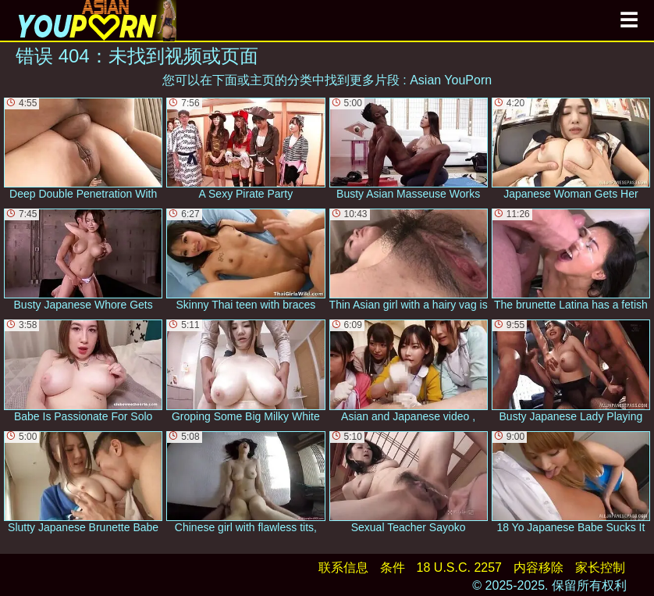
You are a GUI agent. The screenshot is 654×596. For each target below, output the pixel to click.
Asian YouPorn (451, 80)
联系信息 (343, 567)
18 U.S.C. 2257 (459, 567)
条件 (392, 567)
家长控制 (600, 567)
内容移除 (538, 567)
